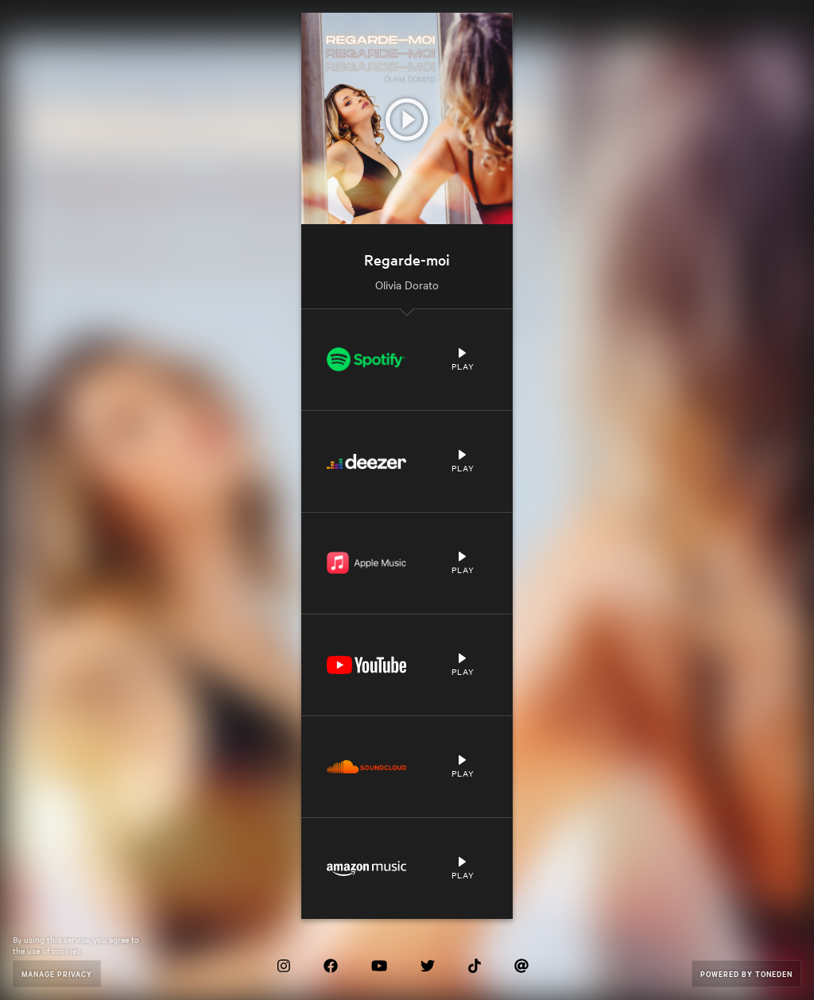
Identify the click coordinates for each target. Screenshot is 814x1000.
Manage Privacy (56, 973)
